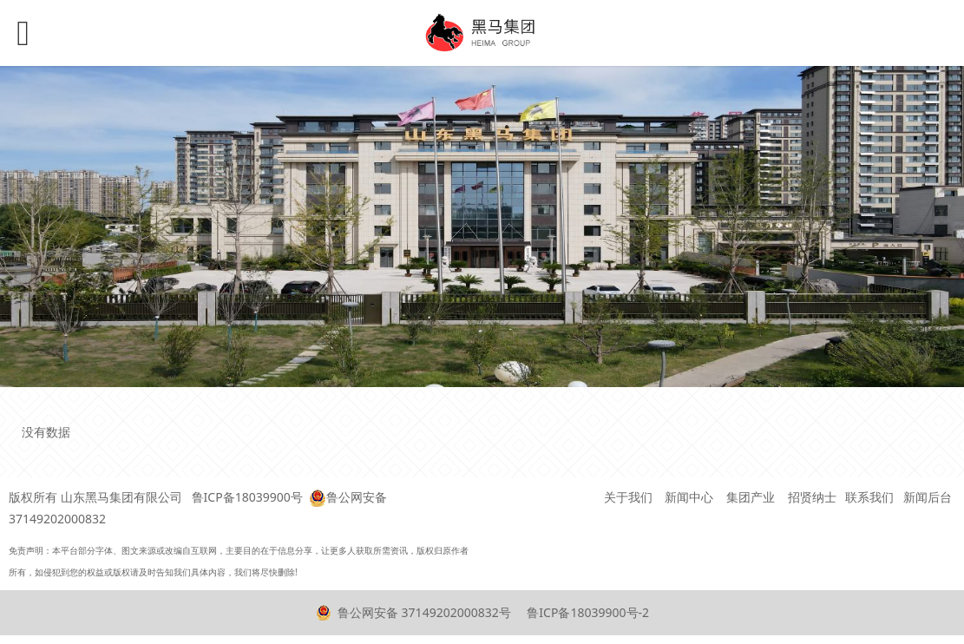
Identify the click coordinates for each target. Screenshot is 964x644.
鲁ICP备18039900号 (247, 497)
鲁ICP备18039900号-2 (586, 612)
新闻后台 (927, 497)
